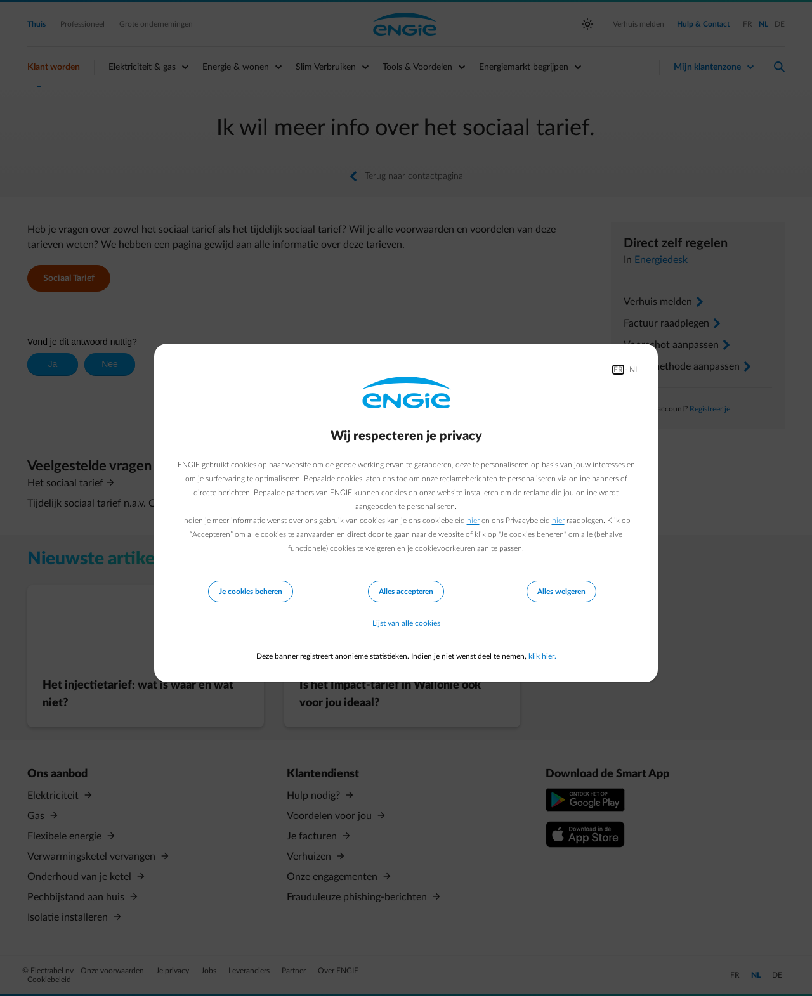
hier (473, 520)
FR (618, 369)
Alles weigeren (561, 591)
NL (634, 369)
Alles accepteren (406, 591)
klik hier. (542, 656)
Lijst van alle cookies (406, 623)
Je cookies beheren (250, 591)
